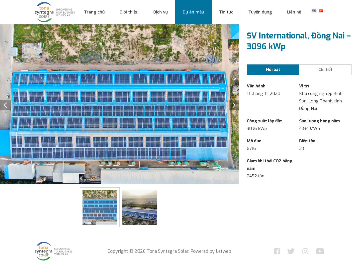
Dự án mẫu (193, 12)
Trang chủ (94, 12)
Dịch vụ (160, 12)
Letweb (223, 251)
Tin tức (226, 12)
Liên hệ (294, 12)
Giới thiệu (129, 12)
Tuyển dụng (260, 12)
